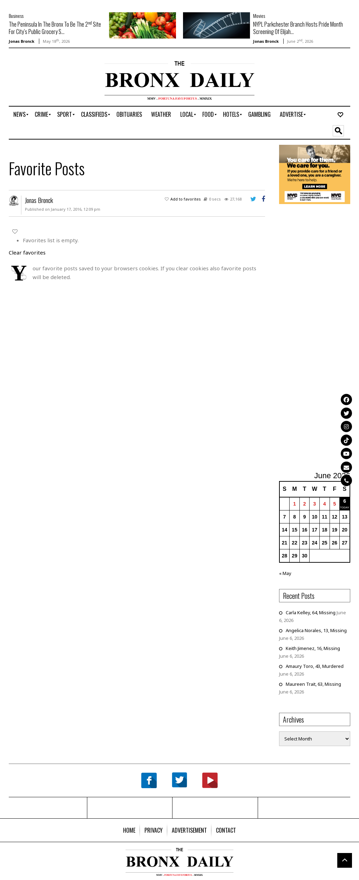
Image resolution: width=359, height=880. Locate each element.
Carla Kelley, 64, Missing (311, 612)
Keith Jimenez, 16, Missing (313, 648)
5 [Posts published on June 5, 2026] (334, 504)
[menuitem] (19, 115)
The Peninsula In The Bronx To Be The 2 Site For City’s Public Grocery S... (55, 28)
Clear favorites (27, 252)
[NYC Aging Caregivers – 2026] (315, 174)
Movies (259, 15)
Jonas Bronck (21, 41)
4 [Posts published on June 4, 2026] (324, 504)
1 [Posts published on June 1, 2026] (294, 504)
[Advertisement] (50, 83)
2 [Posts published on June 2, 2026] (304, 504)
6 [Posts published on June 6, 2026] (344, 501)
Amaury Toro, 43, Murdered (315, 666)
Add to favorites (185, 199)
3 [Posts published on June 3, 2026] (314, 504)
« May (285, 573)
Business (16, 15)
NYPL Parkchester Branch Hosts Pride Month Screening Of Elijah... (298, 28)
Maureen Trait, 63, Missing (313, 684)
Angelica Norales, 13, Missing (316, 630)
